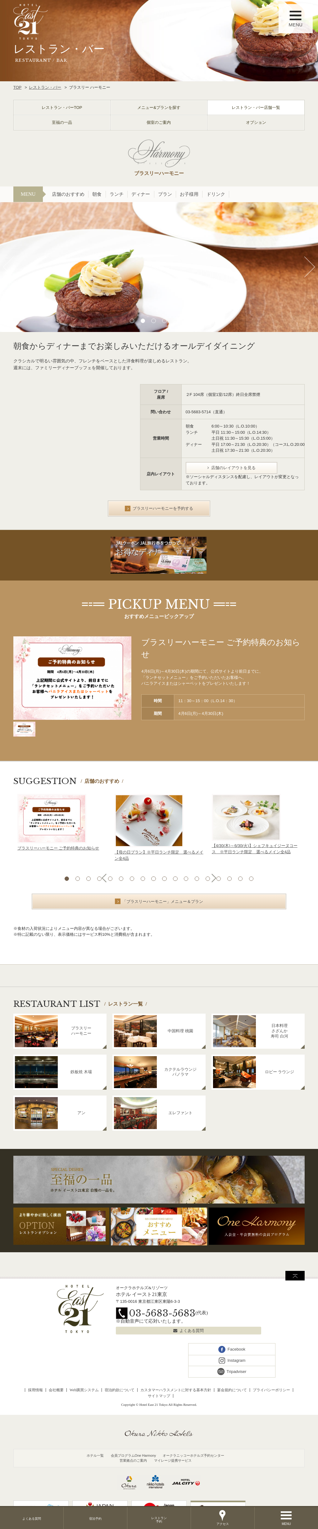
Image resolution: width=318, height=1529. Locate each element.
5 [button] (175, 320)
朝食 (97, 194)
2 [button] (142, 320)
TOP (17, 87)
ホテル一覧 (95, 1455)
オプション (256, 122)
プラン (165, 194)
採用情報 (35, 1390)
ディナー (140, 194)
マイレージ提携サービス (173, 1460)
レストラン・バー (45, 87)
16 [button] (231, 878)
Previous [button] (8, 266)
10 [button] (164, 878)
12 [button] (186, 878)
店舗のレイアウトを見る (233, 467)
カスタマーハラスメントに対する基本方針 (175, 1390)
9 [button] (153, 878)
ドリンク (216, 194)
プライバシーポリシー (271, 1390)
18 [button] (253, 878)
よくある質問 (191, 1330)
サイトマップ (159, 1396)
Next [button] (309, 266)
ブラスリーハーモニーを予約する (163, 508)
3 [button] (153, 320)
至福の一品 (62, 122)
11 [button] (175, 878)
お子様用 (189, 194)
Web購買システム (84, 1390)
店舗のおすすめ (68, 194)
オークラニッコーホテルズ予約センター (193, 1455)
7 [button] (131, 878)
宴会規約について (232, 1390)
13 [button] (198, 878)
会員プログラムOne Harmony (133, 1455)
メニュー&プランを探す (158, 107)
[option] (159, 267)
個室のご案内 (159, 122)
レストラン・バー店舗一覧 (256, 107)
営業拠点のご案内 (133, 1460)
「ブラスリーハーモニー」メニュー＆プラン (162, 901)
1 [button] (131, 320)
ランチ (117, 194)
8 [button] (142, 878)
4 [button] (164, 320)
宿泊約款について (119, 1390)
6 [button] (186, 320)
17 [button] (242, 878)
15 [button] (220, 878)
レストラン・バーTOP (62, 107)
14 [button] (209, 878)
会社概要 (56, 1390)
